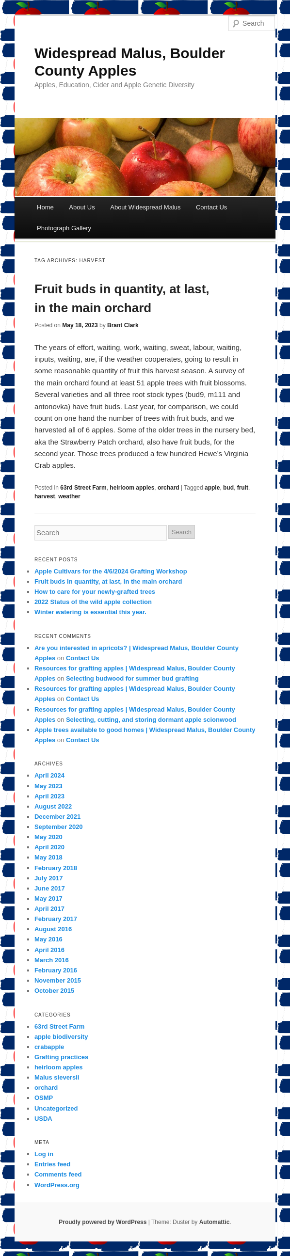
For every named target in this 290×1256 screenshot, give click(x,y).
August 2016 (53, 929)
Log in (43, 1154)
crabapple (49, 1046)
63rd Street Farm (83, 487)
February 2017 (55, 918)
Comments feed (58, 1174)
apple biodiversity (61, 1036)
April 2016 (49, 950)
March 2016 (51, 960)
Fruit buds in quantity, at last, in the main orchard (108, 581)
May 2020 (48, 837)
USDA (43, 1118)
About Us (82, 207)
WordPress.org (57, 1185)
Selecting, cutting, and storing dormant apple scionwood (151, 719)
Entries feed (52, 1164)
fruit (242, 487)
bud (228, 487)
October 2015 (54, 990)
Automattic (214, 1222)
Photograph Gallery (64, 228)
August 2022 (53, 806)
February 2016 (55, 970)
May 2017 (48, 898)
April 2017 (49, 908)
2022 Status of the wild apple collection (93, 601)
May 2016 (48, 939)
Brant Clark (123, 325)
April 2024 (49, 775)
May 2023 (48, 786)
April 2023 (49, 796)
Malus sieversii (57, 1077)
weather (69, 496)
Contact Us (211, 207)
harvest (44, 496)
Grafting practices (61, 1057)
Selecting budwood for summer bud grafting (132, 678)
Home (45, 207)
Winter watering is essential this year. (90, 612)
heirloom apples (132, 487)
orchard (168, 487)
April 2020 (49, 847)
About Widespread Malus (145, 207)
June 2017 (49, 888)
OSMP (43, 1097)
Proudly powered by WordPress (102, 1222)
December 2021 (57, 816)
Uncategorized (56, 1108)
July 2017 (48, 878)
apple (212, 487)
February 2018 (55, 868)
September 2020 (58, 826)
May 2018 (48, 857)
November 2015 (57, 980)
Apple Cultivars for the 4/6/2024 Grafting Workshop (110, 571)
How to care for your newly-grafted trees (94, 591)
